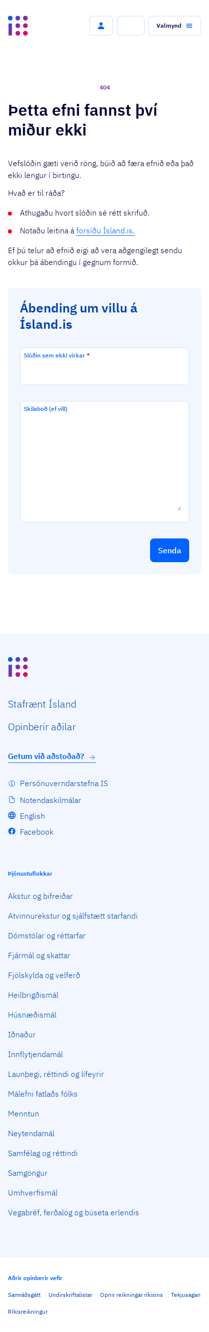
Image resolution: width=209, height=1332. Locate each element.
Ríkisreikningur (28, 1311)
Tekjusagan (186, 1294)
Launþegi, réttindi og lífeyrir (56, 1074)
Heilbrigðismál (33, 995)
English (32, 816)
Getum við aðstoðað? (52, 756)
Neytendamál (31, 1133)
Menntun (23, 1113)
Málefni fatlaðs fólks (43, 1094)
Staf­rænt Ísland (42, 703)
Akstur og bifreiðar (40, 896)
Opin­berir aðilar (42, 726)
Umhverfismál (32, 1193)
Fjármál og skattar (39, 955)
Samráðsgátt (24, 1294)
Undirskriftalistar (70, 1294)
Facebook (36, 832)
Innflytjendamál (35, 1054)
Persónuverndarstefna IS (64, 783)
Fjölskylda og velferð (44, 975)
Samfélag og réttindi (43, 1153)
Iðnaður (22, 1034)
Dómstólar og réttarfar (47, 935)
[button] (101, 26)
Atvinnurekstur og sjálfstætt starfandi (73, 916)
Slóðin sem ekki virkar (57, 355)
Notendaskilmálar (50, 800)
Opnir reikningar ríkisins (131, 1294)
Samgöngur (28, 1173)
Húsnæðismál (32, 1015)
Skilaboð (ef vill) (45, 408)
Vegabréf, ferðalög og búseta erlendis (73, 1212)
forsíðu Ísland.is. (105, 230)
